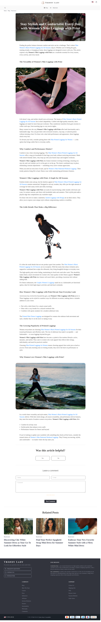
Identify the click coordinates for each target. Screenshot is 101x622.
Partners (24, 605)
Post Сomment (50, 503)
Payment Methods (73, 597)
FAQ (70, 592)
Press (23, 595)
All (50, 7)
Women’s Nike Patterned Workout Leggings (62, 170)
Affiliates (24, 600)
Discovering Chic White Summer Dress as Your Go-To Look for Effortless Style (18, 544)
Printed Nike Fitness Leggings (32, 318)
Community (25, 613)
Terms (40, 618)
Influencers (25, 597)
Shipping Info (72, 589)
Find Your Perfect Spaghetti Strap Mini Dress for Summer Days (50, 544)
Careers (24, 592)
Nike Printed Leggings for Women (61, 141)
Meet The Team (26, 589)
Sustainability (25, 608)
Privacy (43, 618)
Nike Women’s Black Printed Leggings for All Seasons (58, 331)
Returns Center (72, 595)
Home (5, 12)
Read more (55, 7)
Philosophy (24, 610)
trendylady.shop (54, 567)
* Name (19, 479)
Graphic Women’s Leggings (45, 284)
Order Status (72, 600)
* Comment (20, 484)
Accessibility (48, 618)
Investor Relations (26, 602)
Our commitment (54, 573)
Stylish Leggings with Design (54, 199)
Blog (9, 12)
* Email (54, 479)
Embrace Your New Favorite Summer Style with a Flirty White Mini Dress (81, 544)
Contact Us (71, 587)
